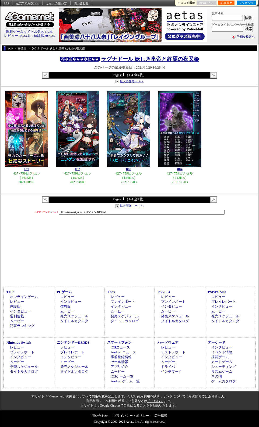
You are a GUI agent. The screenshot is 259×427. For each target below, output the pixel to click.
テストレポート (173, 352)
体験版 (15, 306)
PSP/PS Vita (217, 292)
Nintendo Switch (18, 342)
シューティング (223, 367)
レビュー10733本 (17, 36)
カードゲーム (221, 362)
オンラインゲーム (24, 297)
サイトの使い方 (56, 3)
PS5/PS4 (164, 292)
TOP (10, 292)
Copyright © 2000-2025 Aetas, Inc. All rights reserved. (129, 422)
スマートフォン (119, 342)
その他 (216, 376)
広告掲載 (160, 416)
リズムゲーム (221, 371)
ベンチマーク (171, 371)
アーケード (216, 342)
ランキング (246, 3)
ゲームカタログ (223, 381)
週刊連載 (17, 316)
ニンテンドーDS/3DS (73, 342)
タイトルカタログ (74, 321)
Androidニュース (123, 352)
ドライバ (168, 367)
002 (77, 169)
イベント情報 (221, 352)
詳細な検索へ (246, 36)
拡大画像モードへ (132, 81)
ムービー (17, 321)
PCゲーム (64, 292)
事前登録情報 (121, 357)
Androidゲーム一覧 (125, 381)
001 (26, 169)
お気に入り (206, 3)
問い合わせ (81, 3)
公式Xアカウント (27, 3)
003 (128, 169)
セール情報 (119, 362)
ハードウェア (168, 342)
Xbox (111, 292)
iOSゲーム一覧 (122, 376)
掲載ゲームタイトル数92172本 (29, 32)
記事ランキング (22, 326)
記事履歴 (226, 3)
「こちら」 (155, 401)
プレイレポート (123, 302)
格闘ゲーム (220, 357)
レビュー (17, 302)
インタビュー (20, 311)
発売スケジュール (74, 316)
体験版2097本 (44, 36)
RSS (6, 3)
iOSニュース (120, 347)
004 (180, 169)
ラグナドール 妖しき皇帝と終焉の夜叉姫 (150, 59)
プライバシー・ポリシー (131, 416)
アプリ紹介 (119, 367)
